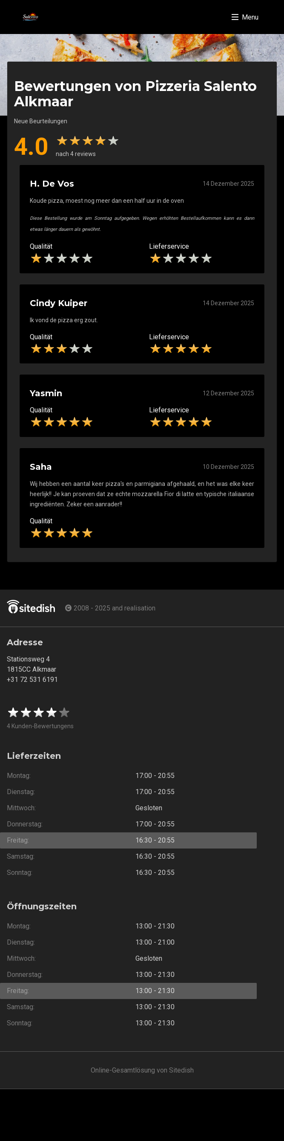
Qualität (41, 246)
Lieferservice (169, 246)
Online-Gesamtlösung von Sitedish (142, 1070)
